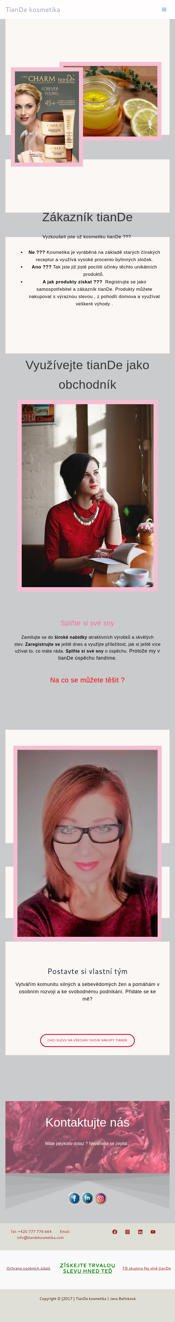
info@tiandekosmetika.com (40, 1237)
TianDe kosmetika (32, 9)
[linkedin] (141, 1231)
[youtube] (153, 1231)
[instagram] (128, 1231)
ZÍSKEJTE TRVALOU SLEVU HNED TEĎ (87, 1268)
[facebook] (115, 1231)
